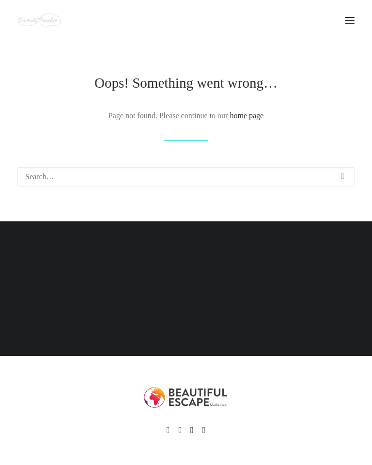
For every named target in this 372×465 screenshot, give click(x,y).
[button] (343, 176)
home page (247, 115)
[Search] (186, 176)
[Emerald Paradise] (39, 20)
